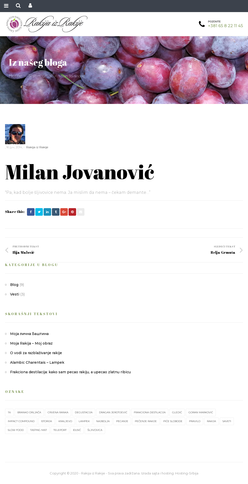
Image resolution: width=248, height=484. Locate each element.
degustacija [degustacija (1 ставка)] (83, 412)
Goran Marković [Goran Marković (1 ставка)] (201, 412)
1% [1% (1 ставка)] (9, 412)
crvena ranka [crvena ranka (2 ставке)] (58, 412)
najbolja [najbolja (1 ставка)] (103, 421)
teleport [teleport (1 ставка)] (60, 430)
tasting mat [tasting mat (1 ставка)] (38, 430)
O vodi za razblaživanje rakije (36, 353)
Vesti (14, 294)
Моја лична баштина (29, 333)
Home (15, 75)
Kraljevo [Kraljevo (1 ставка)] (65, 421)
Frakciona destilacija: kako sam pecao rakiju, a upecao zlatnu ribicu (70, 372)
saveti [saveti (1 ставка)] (227, 421)
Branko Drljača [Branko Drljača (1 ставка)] (29, 412)
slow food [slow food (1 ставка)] (16, 430)
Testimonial (40, 75)
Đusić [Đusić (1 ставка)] (77, 430)
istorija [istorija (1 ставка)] (46, 421)
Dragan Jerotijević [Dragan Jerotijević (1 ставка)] (113, 412)
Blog (14, 284)
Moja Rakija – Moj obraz (31, 343)
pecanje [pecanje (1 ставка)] (122, 421)
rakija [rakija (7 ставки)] (211, 421)
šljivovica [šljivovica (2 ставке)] (94, 430)
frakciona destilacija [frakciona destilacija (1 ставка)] (150, 412)
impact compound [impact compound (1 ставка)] (21, 421)
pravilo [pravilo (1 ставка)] (194, 421)
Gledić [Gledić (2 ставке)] (177, 412)
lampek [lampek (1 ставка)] (84, 421)
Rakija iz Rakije (37, 147)
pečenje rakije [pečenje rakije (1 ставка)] (146, 421)
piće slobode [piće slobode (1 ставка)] (172, 421)
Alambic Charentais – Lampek (37, 362)
